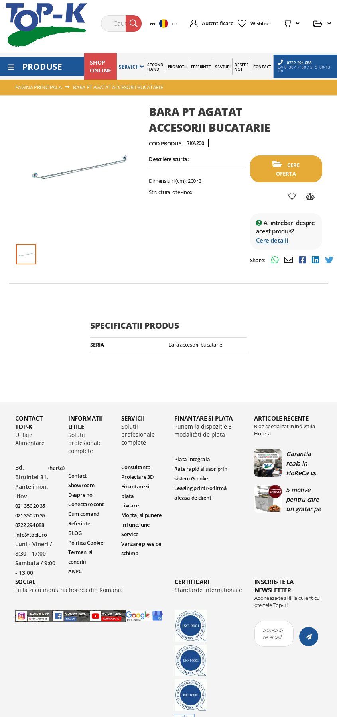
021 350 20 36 (30, 515)
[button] (160, 23)
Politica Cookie (85, 542)
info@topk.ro (31, 534)
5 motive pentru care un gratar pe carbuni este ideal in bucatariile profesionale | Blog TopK (303, 499)
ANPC (75, 571)
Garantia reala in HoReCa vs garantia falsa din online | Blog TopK (304, 463)
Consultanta (135, 467)
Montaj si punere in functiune (141, 519)
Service (129, 534)
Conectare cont (86, 504)
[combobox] (121, 23)
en (174, 23)
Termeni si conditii (80, 557)
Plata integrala (192, 459)
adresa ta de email (273, 634)
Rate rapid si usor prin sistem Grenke (200, 473)
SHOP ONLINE (100, 66)
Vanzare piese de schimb (141, 548)
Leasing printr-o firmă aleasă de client (200, 492)
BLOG (75, 533)
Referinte (79, 523)
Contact (77, 475)
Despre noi (81, 494)
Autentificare (217, 23)
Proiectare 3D (137, 476)
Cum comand (83, 513)
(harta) (56, 467)
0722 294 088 (295, 62)
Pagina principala (38, 87)
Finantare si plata (135, 491)
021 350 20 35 (30, 505)
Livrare (129, 505)
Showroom (81, 485)
